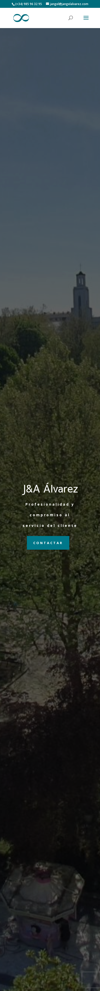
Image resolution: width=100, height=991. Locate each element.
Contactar (48, 543)
